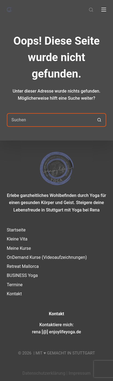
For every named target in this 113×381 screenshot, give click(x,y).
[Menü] (103, 9)
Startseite (16, 230)
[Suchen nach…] (50, 120)
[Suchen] (91, 10)
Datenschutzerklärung (43, 373)
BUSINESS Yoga (22, 275)
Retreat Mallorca (23, 266)
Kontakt (14, 293)
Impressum (80, 373)
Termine (15, 284)
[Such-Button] (99, 120)
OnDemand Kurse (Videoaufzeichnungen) (47, 257)
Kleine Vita (17, 239)
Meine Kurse (19, 248)
